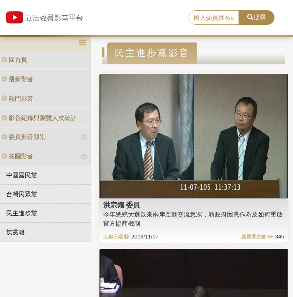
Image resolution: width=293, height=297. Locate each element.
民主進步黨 (21, 213)
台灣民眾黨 (21, 194)
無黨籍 (15, 232)
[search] (214, 17)
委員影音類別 (23, 136)
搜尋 (256, 17)
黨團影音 (17, 156)
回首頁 (14, 59)
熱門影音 (17, 98)
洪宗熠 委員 (121, 205)
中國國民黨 (21, 175)
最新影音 (17, 78)
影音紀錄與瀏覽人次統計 (39, 117)
